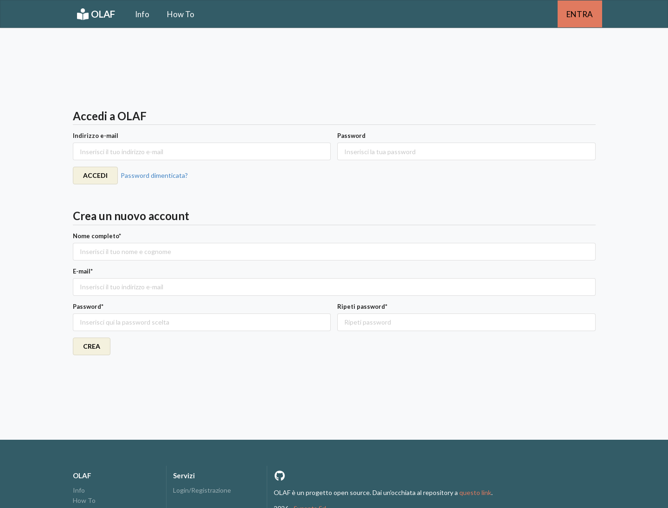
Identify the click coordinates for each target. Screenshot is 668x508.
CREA (91, 346)
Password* (88, 306)
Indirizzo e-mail (95, 135)
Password (351, 135)
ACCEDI (95, 175)
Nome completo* (97, 236)
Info (142, 14)
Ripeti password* (362, 306)
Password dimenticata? (154, 175)
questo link (475, 492)
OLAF (96, 14)
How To (180, 14)
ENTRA (579, 14)
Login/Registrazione (202, 490)
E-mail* (83, 271)
